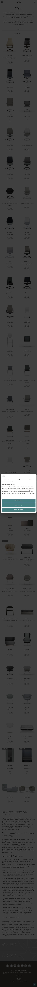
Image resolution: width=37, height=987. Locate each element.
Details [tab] (18, 479)
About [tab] (30, 479)
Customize (18, 505)
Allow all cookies (18, 500)
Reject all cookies (18, 509)
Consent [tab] (6, 479)
